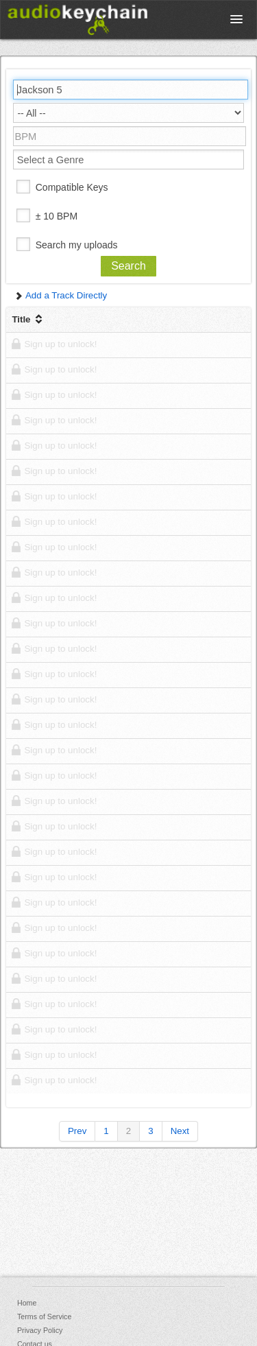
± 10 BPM (56, 216)
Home (26, 1303)
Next (180, 1131)
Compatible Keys (72, 187)
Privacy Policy (39, 1330)
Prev (77, 1131)
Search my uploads (77, 244)
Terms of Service (44, 1316)
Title (28, 319)
